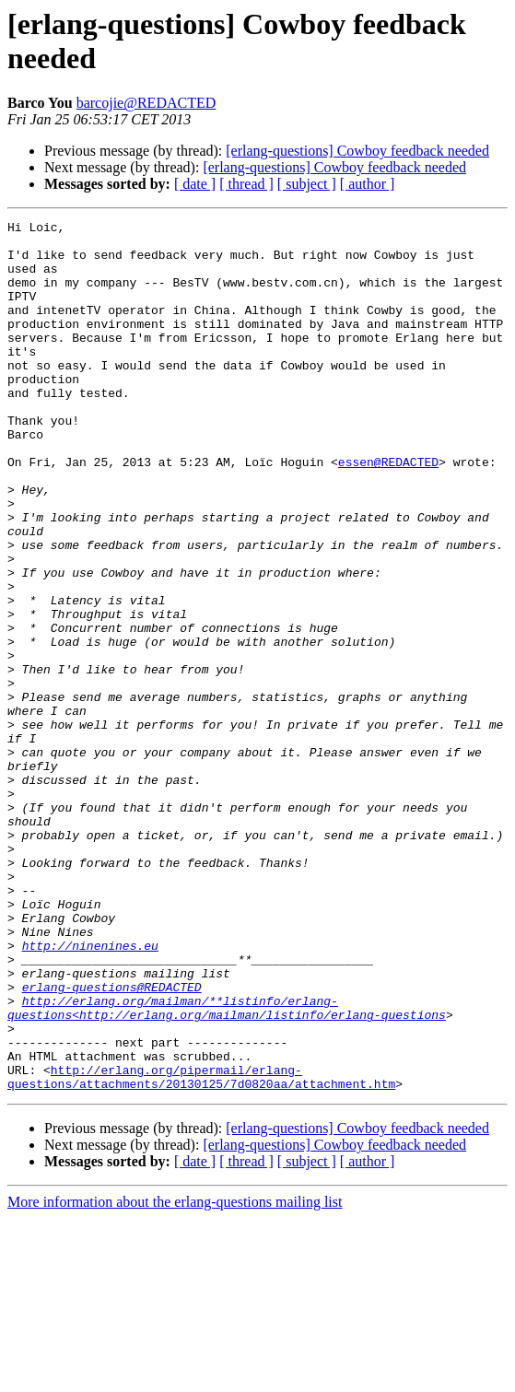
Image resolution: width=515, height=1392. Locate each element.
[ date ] (195, 184)
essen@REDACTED (388, 511)
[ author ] (367, 184)
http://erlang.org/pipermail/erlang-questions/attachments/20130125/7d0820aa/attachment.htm (201, 1249)
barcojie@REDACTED (146, 103)
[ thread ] (246, 184)
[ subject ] (306, 184)
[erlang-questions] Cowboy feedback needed (357, 150)
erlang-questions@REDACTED (112, 1141)
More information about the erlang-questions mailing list (174, 1376)
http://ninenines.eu (90, 1091)
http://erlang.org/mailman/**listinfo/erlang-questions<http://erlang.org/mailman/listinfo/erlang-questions (226, 1166)
